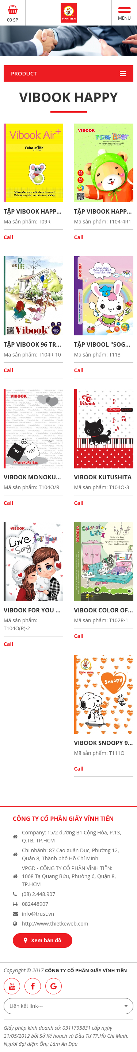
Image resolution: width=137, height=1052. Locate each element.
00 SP (12, 20)
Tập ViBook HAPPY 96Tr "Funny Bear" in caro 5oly (33, 211)
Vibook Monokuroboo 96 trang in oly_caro (33, 477)
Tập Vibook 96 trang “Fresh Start (33, 344)
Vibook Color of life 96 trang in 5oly (104, 610)
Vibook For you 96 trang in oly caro (33, 610)
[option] (68, 41)
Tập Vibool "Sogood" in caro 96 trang (104, 344)
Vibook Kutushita (103, 477)
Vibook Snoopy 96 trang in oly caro (104, 743)
